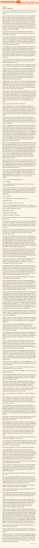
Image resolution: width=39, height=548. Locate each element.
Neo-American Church (8, 1)
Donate (26, 1)
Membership (32, 1)
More (37, 4)
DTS (25, 4)
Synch (22, 1)
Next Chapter (33, 543)
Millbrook (20, 4)
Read (18, 1)
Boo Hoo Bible (31, 4)
